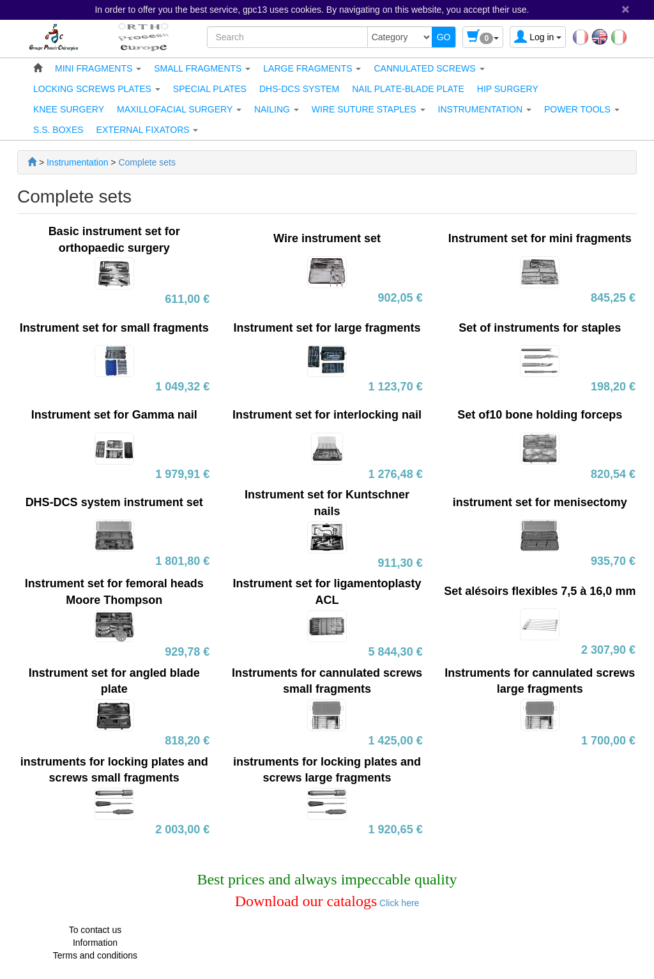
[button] (98, 68)
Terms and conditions (95, 955)
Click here (398, 903)
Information (95, 942)
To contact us (95, 930)
